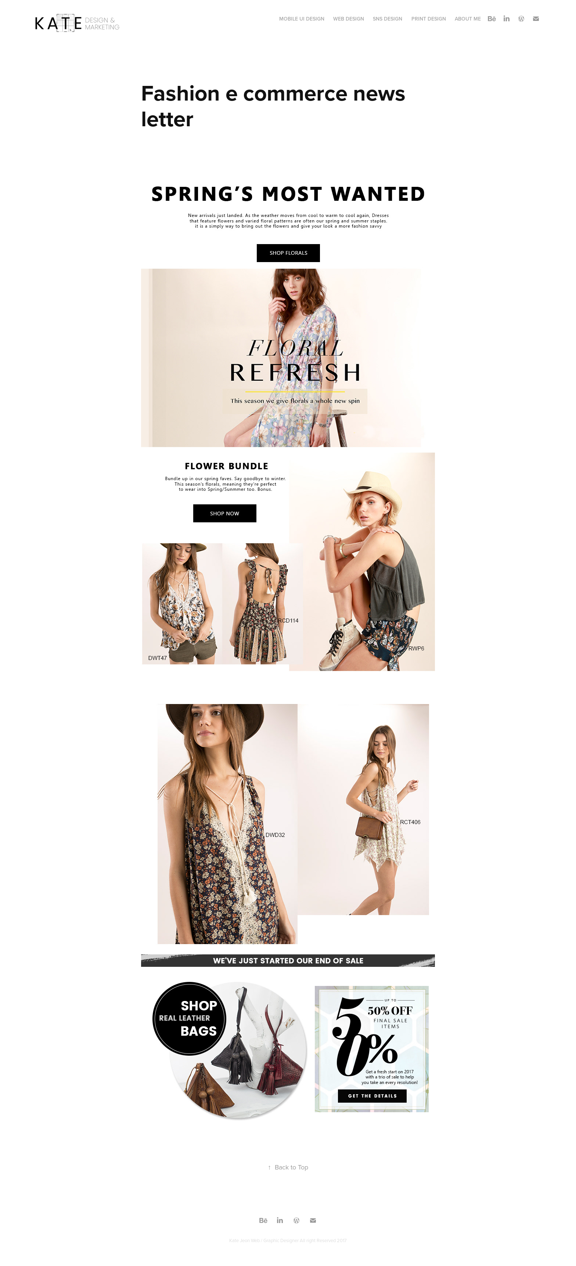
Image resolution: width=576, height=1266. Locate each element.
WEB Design (348, 18)
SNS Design (387, 18)
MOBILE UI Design (301, 18)
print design (428, 18)
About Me (468, 18)
